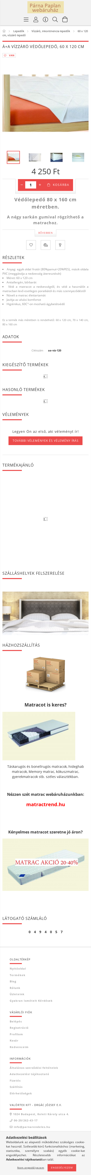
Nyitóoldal (18, 968)
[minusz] (21, 185)
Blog (13, 981)
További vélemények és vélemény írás (46, 441)
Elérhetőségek (21, 1093)
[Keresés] (55, 19)
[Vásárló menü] (45, 19)
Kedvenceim (19, 1047)
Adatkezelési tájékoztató (29, 1074)
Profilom (16, 1034)
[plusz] (39, 185)
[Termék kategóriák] (26, 19)
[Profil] (36, 19)
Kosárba (61, 185)
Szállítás (16, 1087)
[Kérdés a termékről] (60, 245)
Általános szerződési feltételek (34, 1068)
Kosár (14, 1040)
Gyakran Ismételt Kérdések (31, 1000)
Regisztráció (19, 1027)
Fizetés (15, 1080)
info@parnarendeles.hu (32, 1127)
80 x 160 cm (9, 324)
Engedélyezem (62, 1167)
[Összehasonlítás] (45, 245)
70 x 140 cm (80, 320)
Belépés (16, 1021)
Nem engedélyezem (30, 1167)
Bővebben (45, 232)
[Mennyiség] (30, 185)
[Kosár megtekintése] (65, 19)
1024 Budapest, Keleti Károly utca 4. (41, 1114)
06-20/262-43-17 (26, 1120)
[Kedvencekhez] (31, 245)
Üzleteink (17, 994)
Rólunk (15, 988)
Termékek (17, 975)
